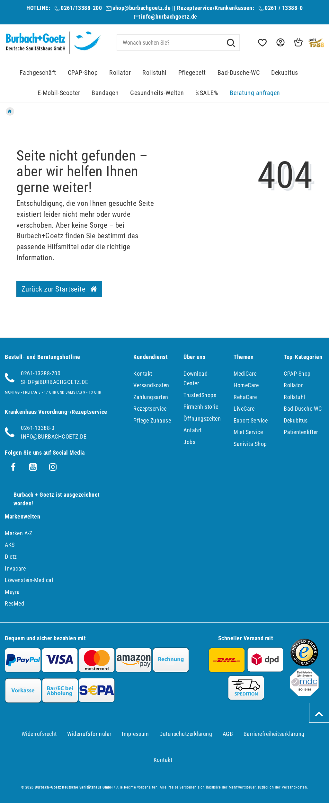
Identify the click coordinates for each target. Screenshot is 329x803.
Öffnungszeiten (202, 418)
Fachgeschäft (38, 72)
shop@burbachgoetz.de (141, 7)
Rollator (120, 72)
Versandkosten (151, 385)
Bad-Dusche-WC (239, 72)
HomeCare (246, 385)
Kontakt (142, 373)
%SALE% (206, 93)
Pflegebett (192, 72)
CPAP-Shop (83, 72)
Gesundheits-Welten (157, 93)
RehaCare (245, 397)
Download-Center (196, 378)
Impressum (135, 733)
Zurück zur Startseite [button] (59, 289)
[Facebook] (13, 467)
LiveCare (244, 408)
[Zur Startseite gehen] (10, 111)
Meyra (12, 592)
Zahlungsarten (150, 397)
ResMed (14, 603)
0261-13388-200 (40, 373)
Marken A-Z (18, 533)
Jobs (189, 442)
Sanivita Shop (250, 444)
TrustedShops (199, 395)
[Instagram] (53, 467)
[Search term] (178, 42)
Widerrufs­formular (89, 733)
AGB (228, 733)
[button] (279, 42)
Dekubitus (284, 72)
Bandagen (105, 93)
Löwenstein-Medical (29, 580)
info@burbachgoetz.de (169, 16)
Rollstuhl (154, 72)
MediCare (245, 373)
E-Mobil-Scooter (59, 93)
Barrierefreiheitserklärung (274, 733)
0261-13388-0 (37, 427)
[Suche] (231, 42)
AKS (10, 544)
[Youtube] (33, 467)
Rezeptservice (150, 408)
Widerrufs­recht (39, 733)
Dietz (11, 556)
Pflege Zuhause (152, 420)
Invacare (15, 568)
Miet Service (248, 432)
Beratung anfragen (255, 93)
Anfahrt (192, 430)
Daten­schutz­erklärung (185, 733)
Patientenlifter (301, 432)
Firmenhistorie (200, 406)
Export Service (251, 420)
